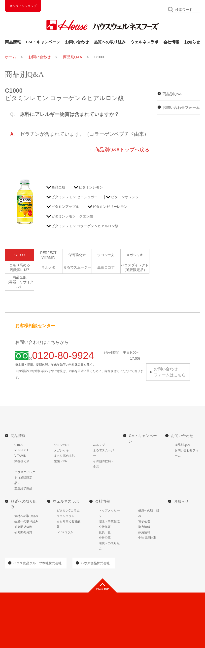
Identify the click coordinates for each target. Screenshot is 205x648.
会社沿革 (105, 538)
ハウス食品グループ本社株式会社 (37, 563)
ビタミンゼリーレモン (110, 207)
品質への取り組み (110, 42)
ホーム (10, 57)
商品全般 (58, 187)
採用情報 (144, 532)
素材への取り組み (26, 516)
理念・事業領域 (109, 521)
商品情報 (13, 42)
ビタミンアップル (65, 207)
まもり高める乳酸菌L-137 (19, 267)
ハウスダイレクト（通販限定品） (135, 267)
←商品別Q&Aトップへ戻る (119, 149)
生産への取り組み (26, 521)
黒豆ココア (106, 267)
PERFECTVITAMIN (48, 255)
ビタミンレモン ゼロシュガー (74, 197)
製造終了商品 (23, 488)
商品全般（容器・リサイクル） (20, 282)
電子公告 (144, 521)
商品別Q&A (72, 57)
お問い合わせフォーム (181, 107)
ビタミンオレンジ (125, 197)
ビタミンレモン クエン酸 (72, 216)
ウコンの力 (106, 255)
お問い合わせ (77, 42)
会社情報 (171, 42)
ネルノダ (48, 267)
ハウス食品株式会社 (95, 563)
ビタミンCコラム (68, 510)
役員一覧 (105, 532)
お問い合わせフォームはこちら (170, 372)
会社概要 (105, 527)
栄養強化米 (77, 255)
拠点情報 (144, 527)
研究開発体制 (23, 527)
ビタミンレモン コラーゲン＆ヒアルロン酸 (84, 226)
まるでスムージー (77, 267)
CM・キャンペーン (43, 42)
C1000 (19, 255)
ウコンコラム (65, 516)
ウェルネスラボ (144, 42)
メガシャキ (134, 255)
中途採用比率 (147, 538)
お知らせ (192, 42)
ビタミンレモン (91, 187)
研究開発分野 (23, 532)
